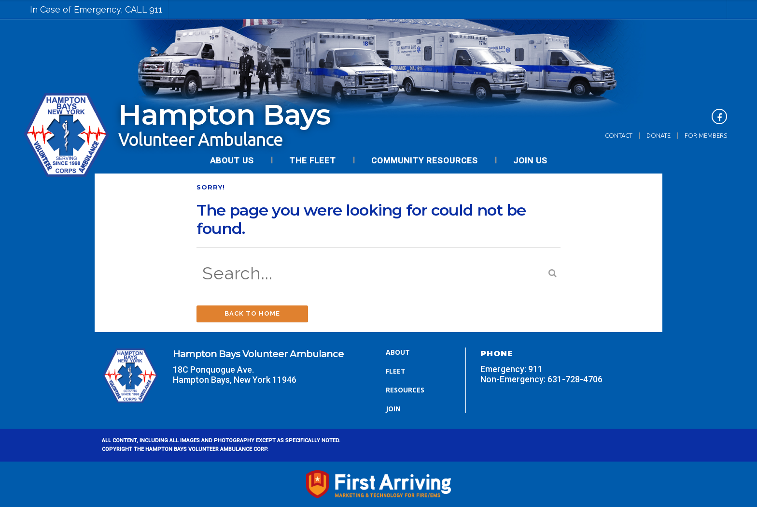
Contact (618, 135)
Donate (658, 135)
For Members (706, 135)
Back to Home (252, 313)
